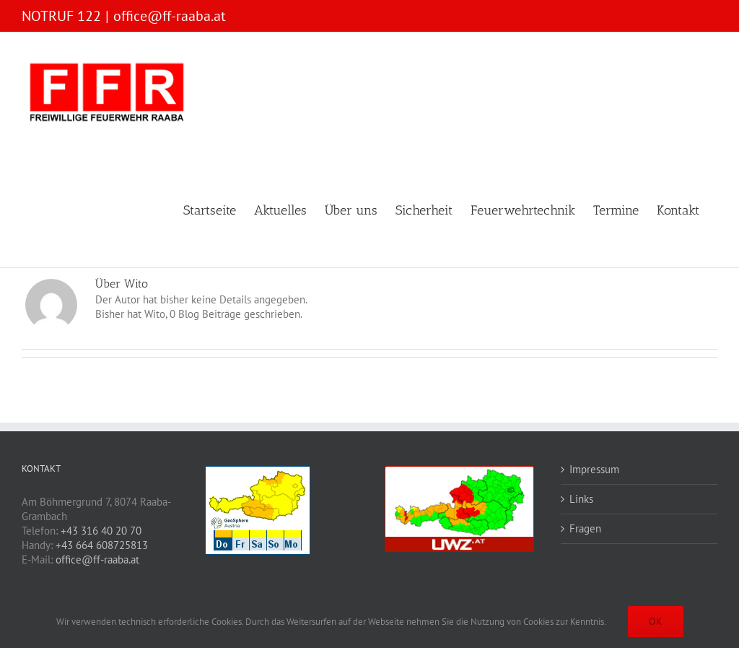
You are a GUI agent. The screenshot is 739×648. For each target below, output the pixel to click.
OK (656, 621)
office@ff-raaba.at (169, 16)
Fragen (585, 528)
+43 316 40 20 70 (101, 530)
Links (581, 499)
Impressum (594, 469)
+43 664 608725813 (102, 545)
